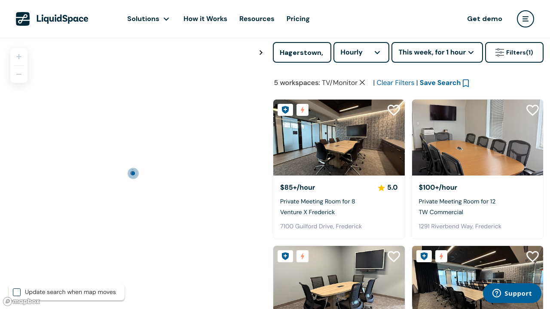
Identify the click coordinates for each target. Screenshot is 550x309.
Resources (257, 18)
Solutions (143, 18)
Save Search (440, 82)
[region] (133, 173)
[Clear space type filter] (362, 82)
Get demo (484, 18)
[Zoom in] (19, 56)
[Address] (302, 52)
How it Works (205, 18)
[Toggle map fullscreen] (260, 52)
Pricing (298, 18)
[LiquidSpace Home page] (52, 19)
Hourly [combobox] (351, 52)
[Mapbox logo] (21, 301)
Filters (514, 52)
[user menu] (525, 18)
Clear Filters (395, 82)
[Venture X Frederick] (339, 138)
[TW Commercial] (478, 138)
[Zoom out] (19, 74)
